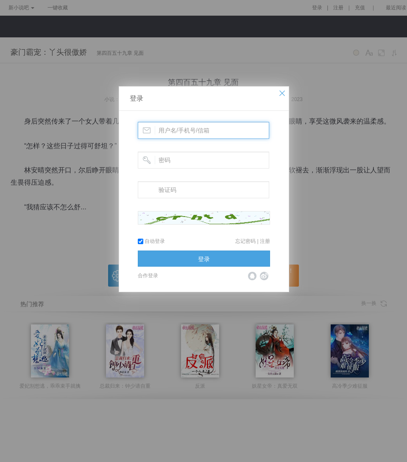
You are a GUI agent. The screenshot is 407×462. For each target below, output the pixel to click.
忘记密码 (245, 241)
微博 (264, 276)
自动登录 (151, 241)
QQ (252, 276)
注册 (265, 241)
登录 (136, 98)
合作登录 (148, 276)
